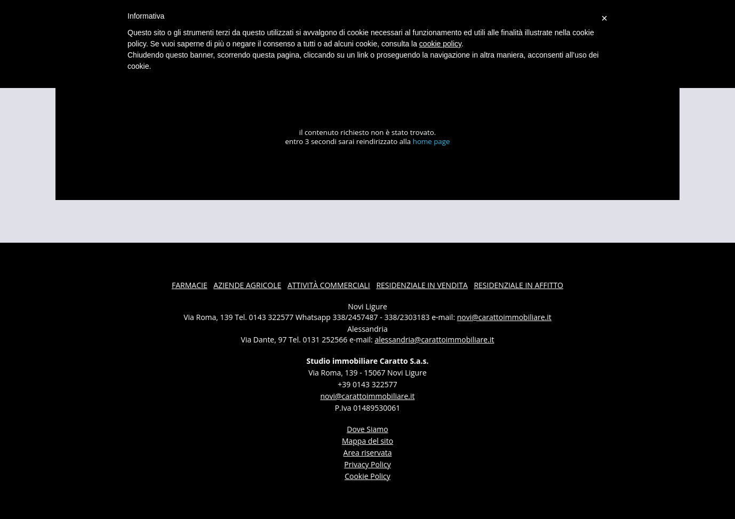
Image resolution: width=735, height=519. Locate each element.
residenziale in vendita (421, 285)
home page (431, 141)
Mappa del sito (367, 441)
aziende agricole (247, 285)
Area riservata (367, 453)
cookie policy (440, 43)
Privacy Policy (367, 464)
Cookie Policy (367, 476)
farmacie (189, 285)
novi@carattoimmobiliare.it (504, 317)
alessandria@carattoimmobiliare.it (434, 339)
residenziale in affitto (518, 285)
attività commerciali (328, 285)
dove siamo (367, 429)
